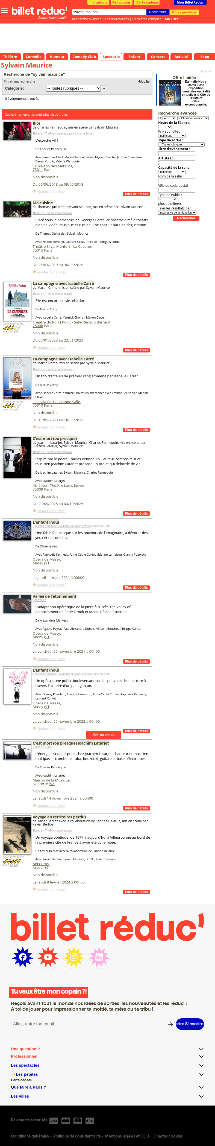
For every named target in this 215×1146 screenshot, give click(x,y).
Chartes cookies (168, 1137)
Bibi (36, 123)
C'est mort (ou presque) (55, 438)
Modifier (145, 81)
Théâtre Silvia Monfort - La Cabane (62, 246)
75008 (38, 325)
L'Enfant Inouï (46, 670)
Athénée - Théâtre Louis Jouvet (59, 485)
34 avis (14, 331)
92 (52, 783)
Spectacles (39, 600)
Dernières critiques (146, 19)
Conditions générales (30, 1137)
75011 (38, 169)
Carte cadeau (147, 2)
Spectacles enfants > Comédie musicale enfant (62, 525)
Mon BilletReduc (190, 2)
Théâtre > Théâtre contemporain (53, 133)
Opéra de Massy (46, 559)
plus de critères (170, 203)
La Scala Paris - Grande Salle (56, 401)
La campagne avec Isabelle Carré (63, 283)
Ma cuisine (43, 202)
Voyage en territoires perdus (59, 817)
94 (48, 867)
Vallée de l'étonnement (54, 596)
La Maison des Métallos (52, 166)
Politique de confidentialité (77, 1137)
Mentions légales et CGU (127, 1137)
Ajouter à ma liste (51, 191)
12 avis (14, 865)
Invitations (98, 2)
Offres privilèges (184, 12)
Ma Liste (171, 19)
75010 (38, 405)
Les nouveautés (117, 19)
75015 (38, 250)
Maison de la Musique (51, 780)
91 (47, 563)
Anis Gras (41, 863)
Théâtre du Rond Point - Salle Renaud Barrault (72, 322)
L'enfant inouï (46, 522)
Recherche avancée (87, 19)
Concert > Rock (42, 746)
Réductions (121, 2)
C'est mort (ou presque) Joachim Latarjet (71, 743)
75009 (38, 489)
